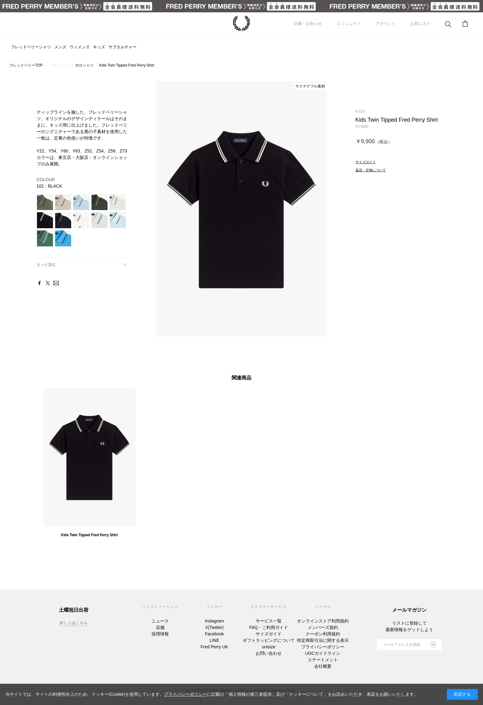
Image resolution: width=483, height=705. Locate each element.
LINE (214, 640)
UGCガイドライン (322, 653)
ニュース (160, 620)
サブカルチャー (122, 47)
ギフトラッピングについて (268, 640)
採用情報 (160, 633)
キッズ (99, 47)
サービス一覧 (269, 620)
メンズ (60, 47)
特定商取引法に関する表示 (323, 640)
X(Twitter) (214, 627)
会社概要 (322, 666)
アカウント (385, 23)
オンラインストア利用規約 (323, 620)
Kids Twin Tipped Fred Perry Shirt (89, 535)
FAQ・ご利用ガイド (268, 627)
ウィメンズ (80, 47)
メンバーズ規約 (323, 627)
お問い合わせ (269, 653)
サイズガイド (269, 633)
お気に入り (420, 23)
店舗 (160, 627)
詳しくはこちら (74, 623)
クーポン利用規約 (323, 633)
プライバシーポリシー (322, 646)
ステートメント (323, 659)
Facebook (214, 633)
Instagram (214, 620)
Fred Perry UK (214, 646)
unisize (268, 646)
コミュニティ (349, 23)
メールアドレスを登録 (410, 644)
